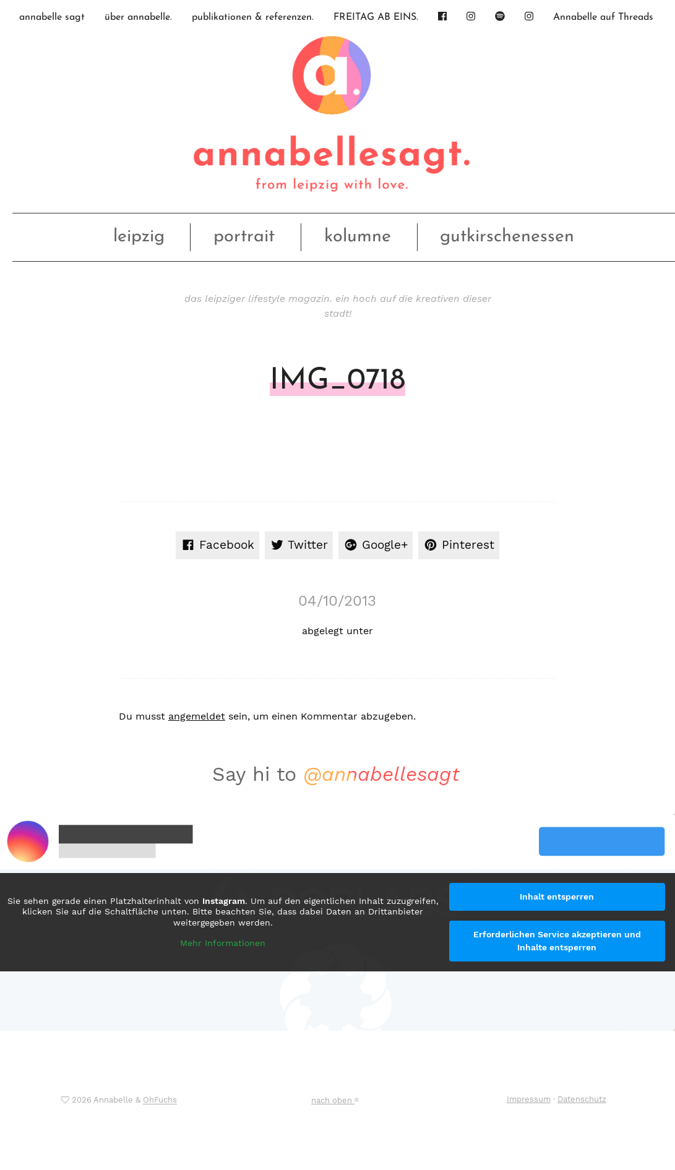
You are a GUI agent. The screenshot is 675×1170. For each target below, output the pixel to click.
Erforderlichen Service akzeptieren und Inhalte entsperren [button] (557, 940)
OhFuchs (160, 1100)
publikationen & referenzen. (253, 17)
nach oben (334, 1100)
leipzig (139, 237)
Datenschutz (581, 1099)
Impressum (529, 1099)
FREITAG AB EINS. (375, 17)
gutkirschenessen (507, 237)
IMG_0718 (337, 381)
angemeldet (196, 716)
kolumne (357, 237)
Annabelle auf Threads (603, 17)
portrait (244, 237)
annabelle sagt (52, 17)
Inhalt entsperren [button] (557, 896)
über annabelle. (138, 17)
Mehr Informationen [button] (222, 943)
